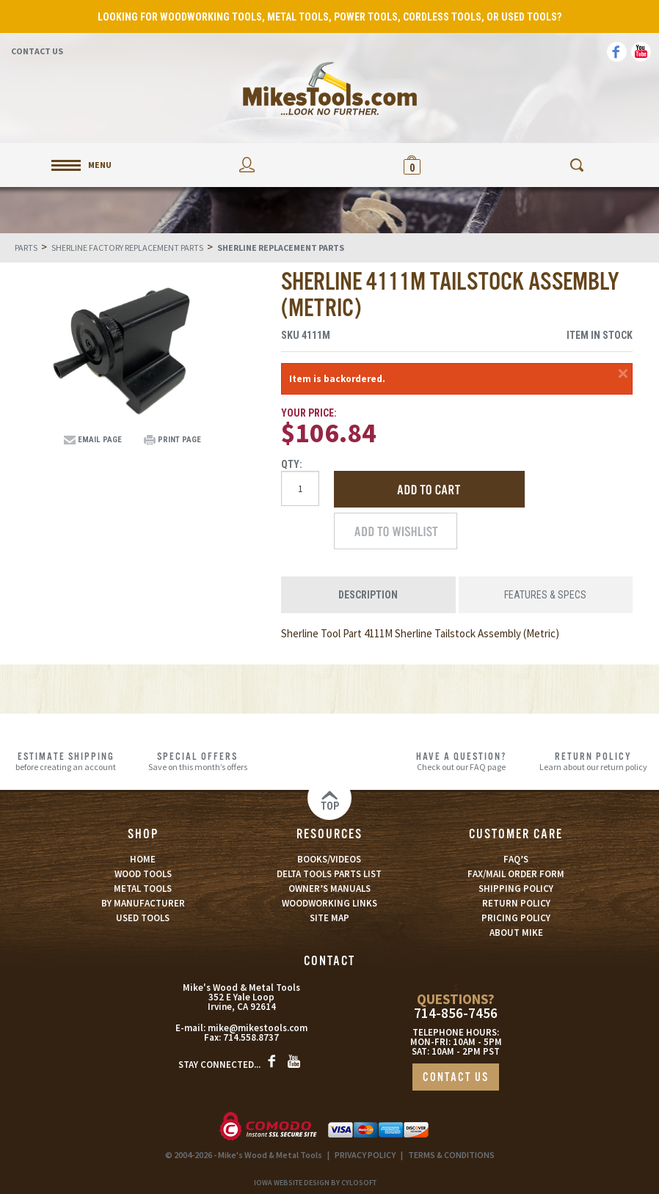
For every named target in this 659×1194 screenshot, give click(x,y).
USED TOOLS (143, 918)
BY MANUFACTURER (143, 903)
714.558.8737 (251, 1037)
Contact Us (37, 50)
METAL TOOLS (143, 888)
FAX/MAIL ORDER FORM (515, 874)
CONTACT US (456, 1077)
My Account (247, 164)
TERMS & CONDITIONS (451, 1155)
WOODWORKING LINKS (329, 903)
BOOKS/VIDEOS (329, 859)
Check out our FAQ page (462, 761)
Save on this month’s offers (198, 761)
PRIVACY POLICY (365, 1155)
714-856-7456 (456, 1013)
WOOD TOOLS (143, 874)
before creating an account (66, 761)
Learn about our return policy (593, 761)
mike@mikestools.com (257, 1028)
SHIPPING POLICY (515, 888)
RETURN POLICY (516, 903)
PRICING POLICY (515, 918)
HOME (143, 859)
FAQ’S (515, 859)
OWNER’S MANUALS (329, 888)
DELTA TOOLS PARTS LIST (329, 874)
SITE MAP (329, 918)
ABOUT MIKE (516, 932)
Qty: (291, 464)
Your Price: (309, 413)
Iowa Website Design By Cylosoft (315, 1182)
